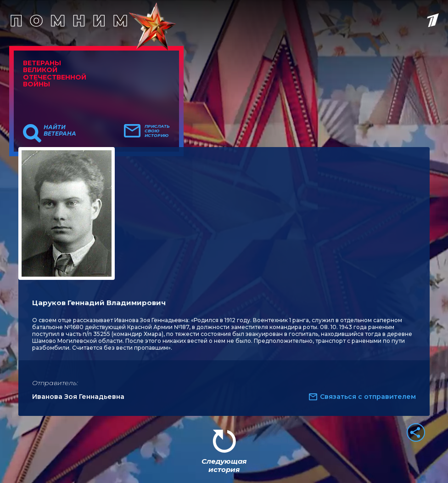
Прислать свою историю (157, 131)
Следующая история (224, 465)
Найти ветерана (60, 130)
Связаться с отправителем (368, 396)
